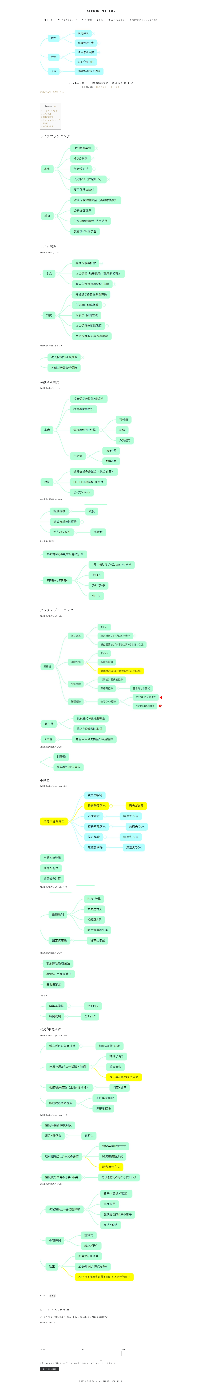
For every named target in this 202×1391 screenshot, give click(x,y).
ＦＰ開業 (87, 20)
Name (43, 1349)
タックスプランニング (50, 120)
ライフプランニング (49, 111)
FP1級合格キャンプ (67, 20)
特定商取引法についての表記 (143, 20)
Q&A (100, 20)
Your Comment (48, 1322)
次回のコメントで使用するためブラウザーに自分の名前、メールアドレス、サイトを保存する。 (79, 1363)
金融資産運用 (47, 117)
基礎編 (52, 1296)
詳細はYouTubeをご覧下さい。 (52, 92)
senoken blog (101, 11)
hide (54, 106)
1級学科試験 (101, 87)
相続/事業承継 (47, 126)
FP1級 (49, 20)
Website (125, 1349)
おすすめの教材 (117, 20)
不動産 (44, 123)
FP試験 (116, 87)
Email (84, 1349)
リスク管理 (46, 114)
